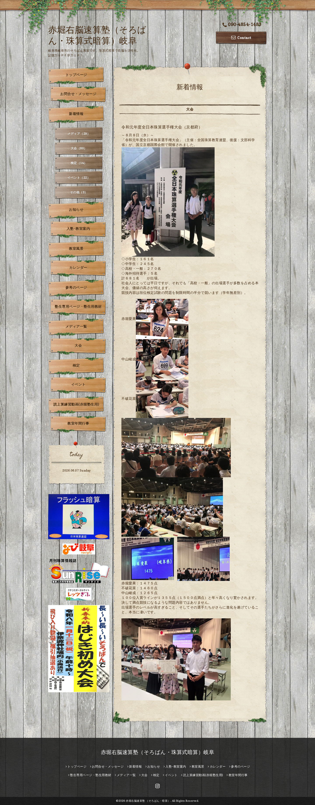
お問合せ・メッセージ (78, 94)
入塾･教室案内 (78, 228)
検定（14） (79, 163)
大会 (78, 345)
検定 (76, 365)
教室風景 (76, 248)
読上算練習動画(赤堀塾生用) (76, 404)
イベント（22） (78, 177)
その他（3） (79, 192)
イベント (78, 384)
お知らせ (76, 209)
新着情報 (76, 114)
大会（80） (79, 148)
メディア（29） (78, 133)
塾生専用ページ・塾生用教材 (78, 306)
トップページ (76, 75)
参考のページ (76, 287)
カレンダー (78, 267)
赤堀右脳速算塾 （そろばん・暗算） (148, 800)
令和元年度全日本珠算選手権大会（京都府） (161, 127)
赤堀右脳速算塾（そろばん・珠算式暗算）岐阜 (157, 752)
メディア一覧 (76, 326)
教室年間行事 (78, 423)
